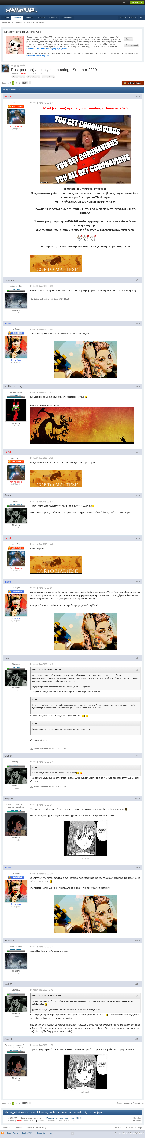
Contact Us (67, 17)
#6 (138, 495)
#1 (138, 97)
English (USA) (27, 1133)
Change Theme (12, 1133)
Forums (17, 17)
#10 (138, 756)
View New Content (128, 17)
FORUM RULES (121, 1128)
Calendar (53, 17)
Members (30, 17)
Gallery (41, 17)
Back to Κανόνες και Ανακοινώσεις (130, 1103)
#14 (138, 984)
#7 (138, 538)
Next (24, 83)
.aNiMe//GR (12, 1118)
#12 (138, 867)
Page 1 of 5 (6, 83)
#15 (138, 1039)
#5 (138, 452)
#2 (138, 280)
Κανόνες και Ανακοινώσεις (31, 1118)
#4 (138, 386)
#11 (138, 799)
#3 (138, 323)
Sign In (125, 2)
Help (50, 1133)
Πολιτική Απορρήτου (136, 1128)
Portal (6, 17)
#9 (138, 658)
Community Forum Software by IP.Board (129, 1133)
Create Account (136, 2)
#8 (138, 582)
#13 (138, 941)
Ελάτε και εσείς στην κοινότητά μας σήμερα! (46, 49)
